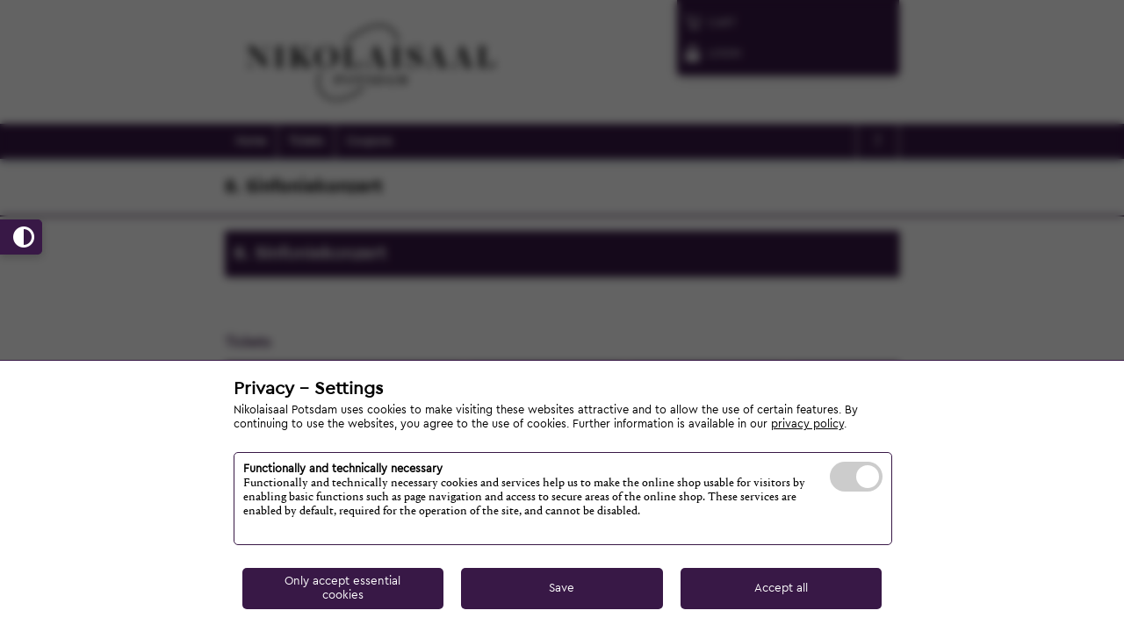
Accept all (781, 588)
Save (561, 588)
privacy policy (807, 424)
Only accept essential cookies (342, 587)
